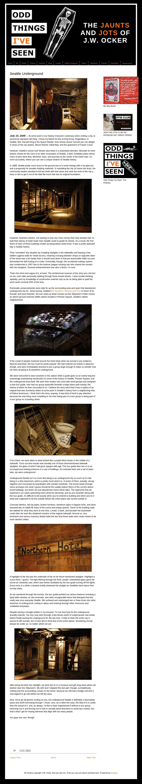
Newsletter (115, 63)
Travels (32, 63)
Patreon (104, 63)
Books (24, 63)
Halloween (94, 63)
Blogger (114, 773)
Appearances (127, 63)
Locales (58, 63)
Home (10, 63)
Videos (84, 63)
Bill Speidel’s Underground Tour (66, 291)
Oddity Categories (71, 63)
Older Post (91, 758)
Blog (50, 63)
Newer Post (15, 758)
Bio (17, 63)
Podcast (42, 63)
